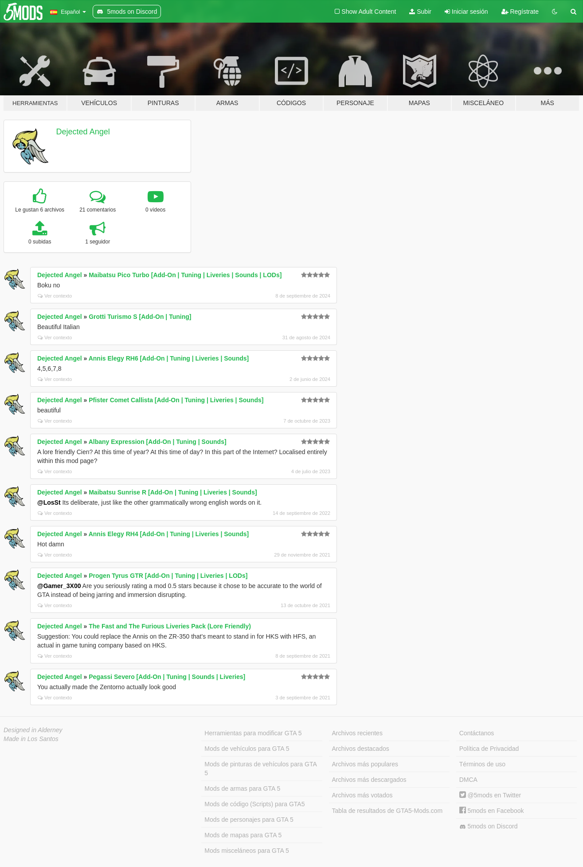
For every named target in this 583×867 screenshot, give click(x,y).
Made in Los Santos (31, 738)
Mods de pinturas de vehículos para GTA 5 (260, 769)
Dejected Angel (83, 131)
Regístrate (520, 11)
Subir (420, 11)
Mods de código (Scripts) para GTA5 (254, 804)
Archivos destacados (360, 748)
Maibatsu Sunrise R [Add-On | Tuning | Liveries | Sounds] (173, 492)
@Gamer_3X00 (59, 585)
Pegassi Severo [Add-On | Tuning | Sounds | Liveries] (167, 676)
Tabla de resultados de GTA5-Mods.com (387, 810)
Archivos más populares (365, 764)
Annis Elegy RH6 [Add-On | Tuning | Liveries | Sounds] (169, 358)
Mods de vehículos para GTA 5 (246, 748)
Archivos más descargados (369, 779)
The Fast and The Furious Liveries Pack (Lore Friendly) (170, 626)
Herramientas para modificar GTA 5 (252, 733)
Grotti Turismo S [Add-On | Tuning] (140, 316)
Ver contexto (55, 295)
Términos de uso (482, 764)
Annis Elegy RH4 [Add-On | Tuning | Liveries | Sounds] (169, 533)
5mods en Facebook (491, 811)
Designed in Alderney (33, 730)
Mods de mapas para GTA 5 (243, 835)
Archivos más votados (362, 795)
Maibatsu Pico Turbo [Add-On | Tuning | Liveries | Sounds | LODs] (185, 275)
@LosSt (49, 502)
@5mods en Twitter (490, 795)
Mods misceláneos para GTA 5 (246, 850)
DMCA (468, 779)
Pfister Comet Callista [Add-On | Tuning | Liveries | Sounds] (176, 400)
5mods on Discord (488, 826)
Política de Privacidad (489, 748)
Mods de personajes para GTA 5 (248, 819)
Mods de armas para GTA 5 (242, 788)
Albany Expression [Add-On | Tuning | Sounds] (158, 441)
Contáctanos (476, 733)
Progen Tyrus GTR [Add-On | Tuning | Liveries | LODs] (168, 575)
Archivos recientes (357, 733)
